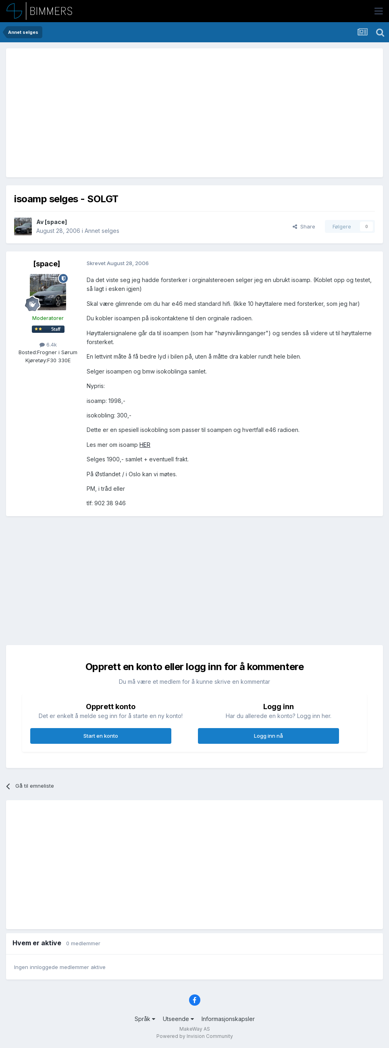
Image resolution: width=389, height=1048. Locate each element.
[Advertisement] (108, 112)
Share (304, 226)
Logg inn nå (268, 736)
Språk (145, 1018)
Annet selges (102, 230)
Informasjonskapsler (228, 1018)
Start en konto (100, 736)
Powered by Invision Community (194, 1036)
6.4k (48, 344)
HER (144, 444)
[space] (56, 221)
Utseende (178, 1018)
